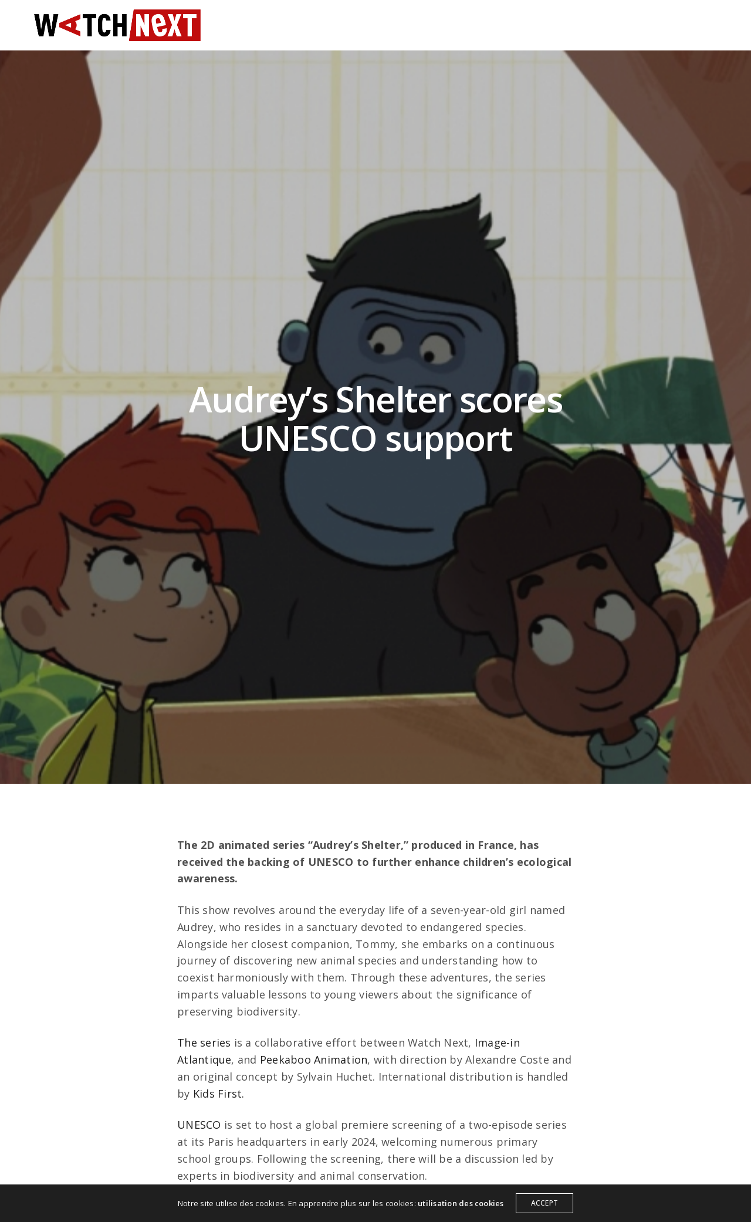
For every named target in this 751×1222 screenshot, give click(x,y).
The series (204, 1042)
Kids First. (219, 1093)
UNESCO (199, 1125)
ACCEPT (544, 1203)
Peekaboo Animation (313, 1059)
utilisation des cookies (461, 1203)
